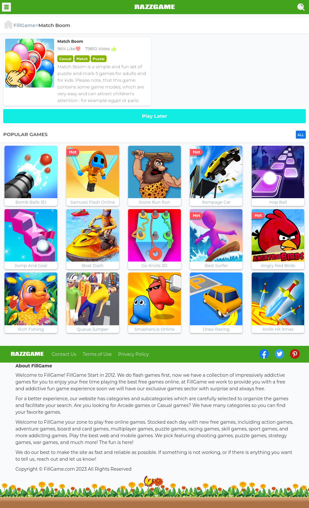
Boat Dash (93, 265)
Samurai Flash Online (92, 202)
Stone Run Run (154, 202)
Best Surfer (216, 265)
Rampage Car (216, 202)
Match (82, 58)
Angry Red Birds (278, 265)
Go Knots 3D (155, 265)
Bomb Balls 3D (30, 202)
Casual (65, 58)
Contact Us (64, 354)
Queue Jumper (92, 329)
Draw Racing (216, 329)
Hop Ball (278, 202)
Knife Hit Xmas (278, 329)
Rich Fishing (31, 329)
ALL (301, 135)
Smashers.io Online (154, 329)
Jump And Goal (31, 265)
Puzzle (99, 58)
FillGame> (20, 25)
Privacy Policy (133, 354)
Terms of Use (97, 354)
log (27, 354)
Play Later (154, 116)
